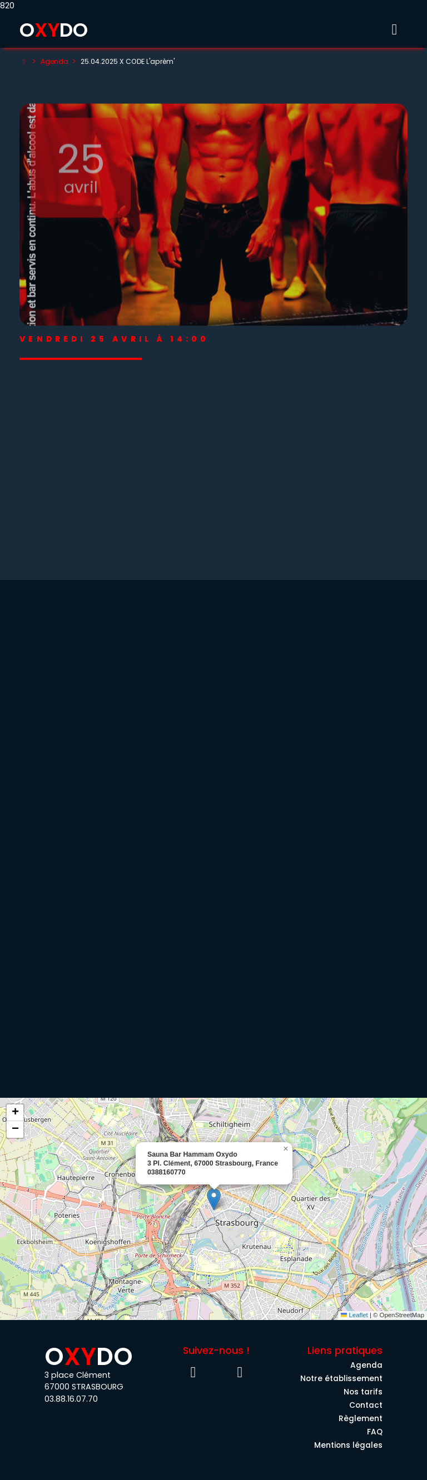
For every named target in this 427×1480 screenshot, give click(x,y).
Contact (366, 1405)
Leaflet (354, 1315)
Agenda (54, 61)
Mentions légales (348, 1445)
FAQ (375, 1432)
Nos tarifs (363, 1392)
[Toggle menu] (394, 30)
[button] (214, 1199)
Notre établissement (341, 1378)
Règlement (361, 1418)
